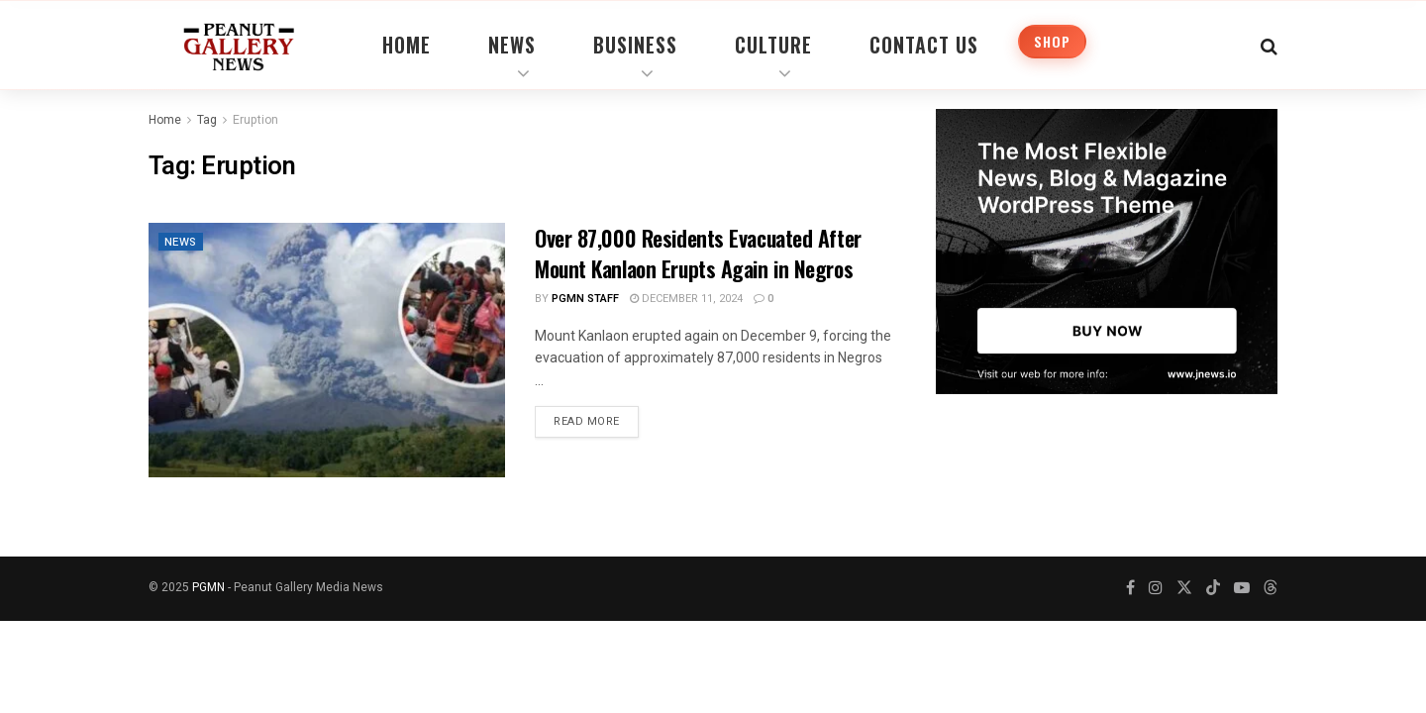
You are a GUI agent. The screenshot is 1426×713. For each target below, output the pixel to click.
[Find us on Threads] (1270, 588)
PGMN (208, 587)
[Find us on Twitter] (1184, 588)
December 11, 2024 (686, 298)
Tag (207, 120)
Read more (596, 418)
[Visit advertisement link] (1106, 251)
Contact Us (923, 44)
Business (635, 44)
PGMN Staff (585, 298)
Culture (773, 44)
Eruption (255, 120)
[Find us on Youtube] (1242, 588)
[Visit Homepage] (239, 44)
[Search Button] (1269, 44)
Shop (1052, 41)
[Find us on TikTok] (1213, 588)
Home (406, 44)
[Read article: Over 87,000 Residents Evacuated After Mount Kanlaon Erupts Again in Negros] (327, 350)
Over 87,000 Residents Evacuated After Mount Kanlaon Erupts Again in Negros (698, 253)
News (512, 44)
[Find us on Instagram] (1156, 588)
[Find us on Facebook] (1130, 588)
